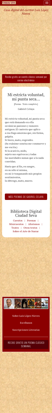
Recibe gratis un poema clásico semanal (26, 344)
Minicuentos (16, 224)
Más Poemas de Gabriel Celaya (25, 197)
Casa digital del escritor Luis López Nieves (26, 12)
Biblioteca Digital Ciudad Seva (26, 213)
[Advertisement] (26, 45)
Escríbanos (26, 322)
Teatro (15, 227)
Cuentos (17, 220)
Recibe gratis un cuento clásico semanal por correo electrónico (26, 78)
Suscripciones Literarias (26, 329)
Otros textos (30, 227)
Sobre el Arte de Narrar (26, 231)
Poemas (31, 220)
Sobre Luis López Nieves (26, 315)
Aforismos (34, 224)
